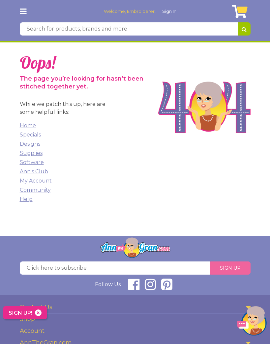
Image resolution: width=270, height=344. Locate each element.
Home (28, 125)
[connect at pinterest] (166, 287)
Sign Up (230, 268)
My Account (36, 181)
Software (32, 162)
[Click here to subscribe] (115, 268)
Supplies (31, 153)
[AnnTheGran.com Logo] (39, 11)
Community (35, 190)
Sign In (169, 11)
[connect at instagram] (150, 287)
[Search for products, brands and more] (129, 29)
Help (26, 199)
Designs (30, 144)
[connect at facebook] (133, 287)
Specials (30, 135)
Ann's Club (34, 171)
